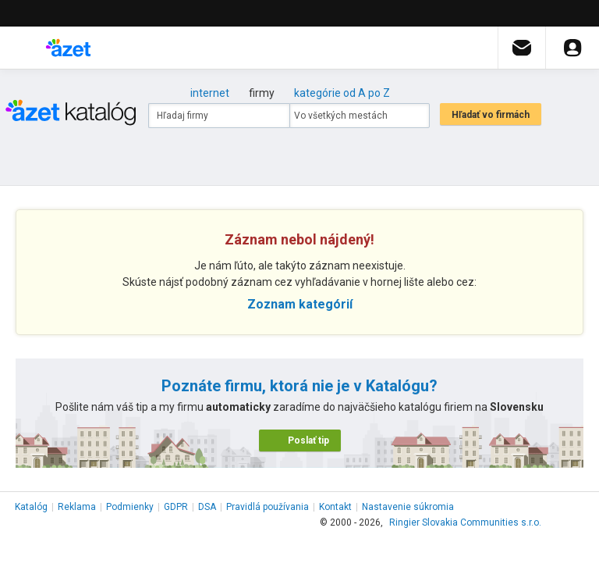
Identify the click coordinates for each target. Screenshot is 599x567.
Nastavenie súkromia (408, 506)
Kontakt (335, 506)
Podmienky (130, 506)
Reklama (77, 506)
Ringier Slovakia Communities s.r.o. (465, 522)
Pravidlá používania (267, 506)
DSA (207, 506)
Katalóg (31, 506)
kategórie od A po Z (342, 93)
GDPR (176, 506)
